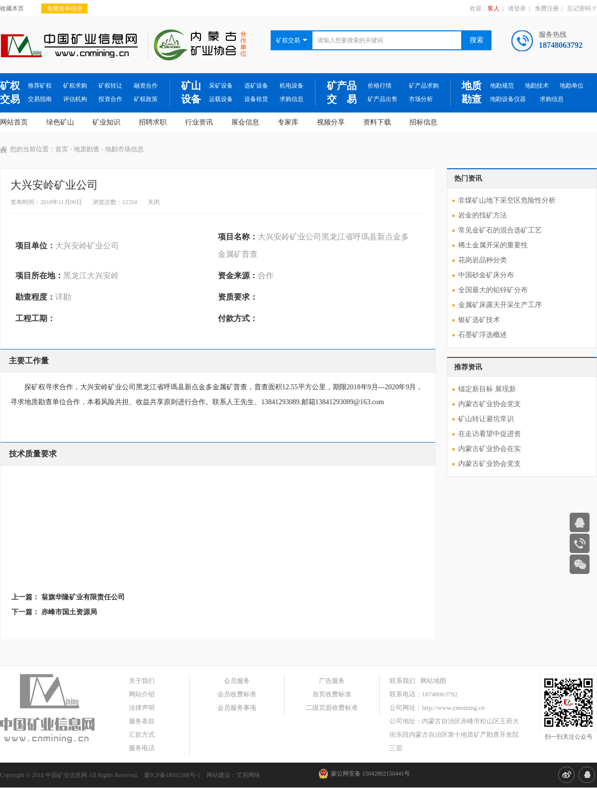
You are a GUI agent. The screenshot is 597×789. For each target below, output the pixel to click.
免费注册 (547, 8)
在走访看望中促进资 (489, 434)
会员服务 (237, 680)
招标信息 (423, 122)
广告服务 (332, 680)
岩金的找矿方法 (482, 215)
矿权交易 (10, 92)
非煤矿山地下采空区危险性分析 (507, 200)
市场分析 (421, 99)
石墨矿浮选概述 (482, 334)
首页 (61, 149)
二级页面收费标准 (332, 707)
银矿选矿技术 (479, 320)
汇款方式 (142, 734)
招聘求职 (153, 122)
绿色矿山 (60, 122)
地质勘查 (472, 92)
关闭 (154, 202)
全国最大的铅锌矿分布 (493, 290)
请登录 (517, 8)
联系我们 (402, 680)
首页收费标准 (331, 694)
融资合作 (146, 85)
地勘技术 (537, 85)
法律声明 (142, 707)
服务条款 (142, 721)
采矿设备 (221, 85)
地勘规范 (502, 85)
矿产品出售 (383, 99)
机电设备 (291, 85)
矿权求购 (75, 85)
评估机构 (75, 99)
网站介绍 (142, 694)
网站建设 (218, 775)
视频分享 (331, 122)
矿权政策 (146, 99)
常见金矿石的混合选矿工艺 (500, 230)
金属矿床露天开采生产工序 (500, 305)
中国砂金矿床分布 (486, 275)
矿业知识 (106, 122)
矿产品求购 (424, 85)
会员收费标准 (236, 694)
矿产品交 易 (342, 92)
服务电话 (142, 748)
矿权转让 (110, 85)
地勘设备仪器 (508, 99)
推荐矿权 (40, 85)
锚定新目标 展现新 (487, 389)
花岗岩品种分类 (482, 260)
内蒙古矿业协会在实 (489, 448)
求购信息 (291, 99)
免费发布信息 (65, 8)
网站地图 (433, 680)
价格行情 (380, 85)
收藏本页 (12, 8)
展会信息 (245, 122)
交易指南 (40, 99)
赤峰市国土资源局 (69, 612)
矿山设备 (191, 92)
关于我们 (142, 680)
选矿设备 (256, 85)
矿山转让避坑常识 (486, 419)
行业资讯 (199, 122)
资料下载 (377, 122)
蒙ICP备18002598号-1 (172, 775)
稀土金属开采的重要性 (493, 245)
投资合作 (110, 99)
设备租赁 (256, 99)
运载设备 (221, 99)
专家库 (288, 122)
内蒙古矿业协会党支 (489, 404)
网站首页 (14, 122)
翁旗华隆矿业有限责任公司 (83, 597)
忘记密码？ (582, 8)
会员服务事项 (236, 707)
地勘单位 (572, 85)
